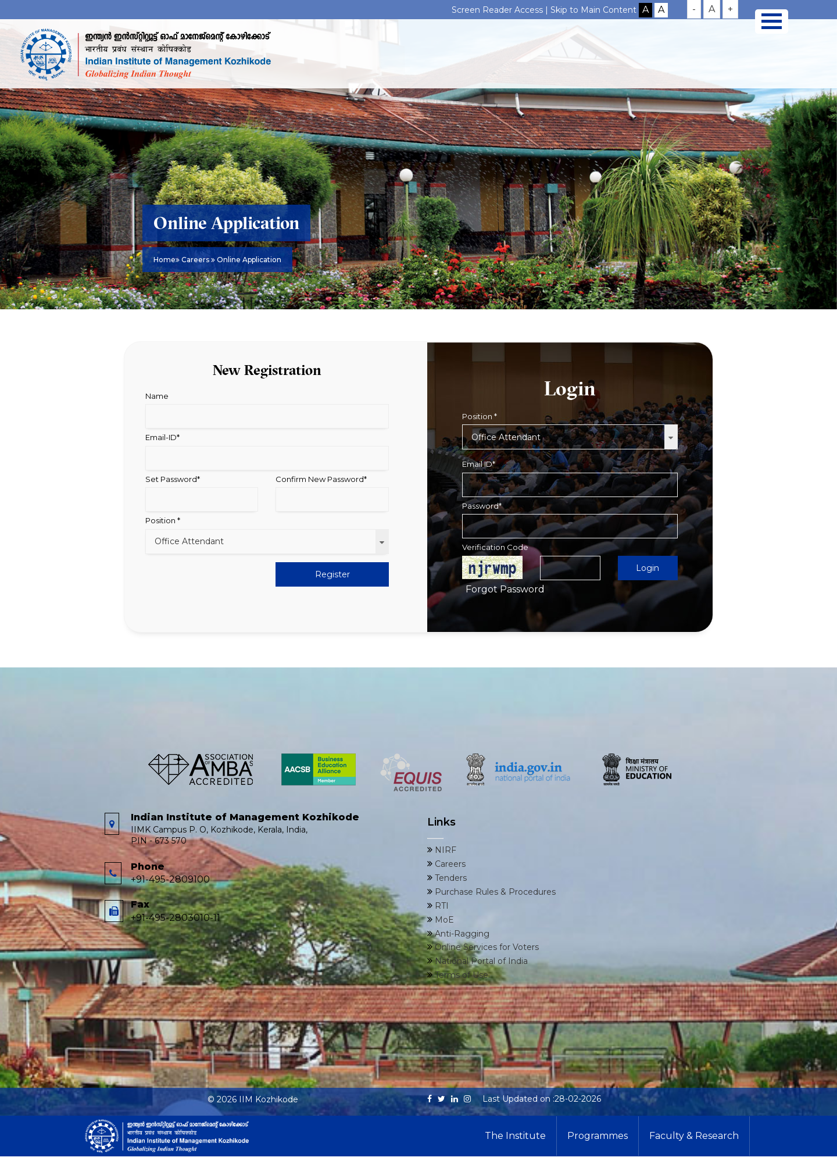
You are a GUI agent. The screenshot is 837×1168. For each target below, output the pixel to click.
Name (157, 396)
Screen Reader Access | (501, 10)
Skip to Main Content (593, 10)
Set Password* (172, 479)
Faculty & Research (694, 1135)
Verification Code (495, 547)
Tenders (449, 878)
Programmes (597, 1135)
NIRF (444, 850)
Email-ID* (162, 437)
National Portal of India (480, 961)
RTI (440, 906)
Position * (162, 520)
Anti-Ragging (460, 933)
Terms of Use (460, 975)
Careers (196, 259)
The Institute (515, 1135)
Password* (482, 505)
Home (164, 259)
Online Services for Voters (485, 947)
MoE (443, 920)
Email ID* (478, 464)
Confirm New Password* (321, 479)
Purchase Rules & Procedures (494, 892)
